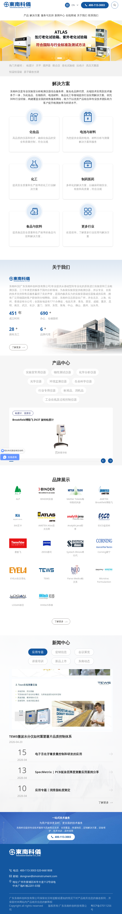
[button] (52, 58)
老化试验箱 (68, 65)
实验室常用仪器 (36, 372)
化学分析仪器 (87, 372)
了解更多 (18, 347)
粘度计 (30, 65)
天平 (38, 65)
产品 (26, 15)
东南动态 (84, 661)
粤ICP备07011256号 (101, 907)
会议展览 (84, 652)
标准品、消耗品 (74, 390)
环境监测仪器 (58, 381)
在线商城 (71, 15)
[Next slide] (110, 460)
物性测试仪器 (62, 372)
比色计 (80, 65)
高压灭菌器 (92, 65)
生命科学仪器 (83, 381)
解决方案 (35, 15)
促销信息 (61, 652)
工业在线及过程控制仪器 (61, 399)
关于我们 (82, 15)
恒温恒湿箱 (15, 72)
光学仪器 (36, 381)
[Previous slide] (103, 460)
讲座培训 (38, 661)
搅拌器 (47, 65)
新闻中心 (60, 15)
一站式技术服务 (61, 818)
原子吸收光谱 (31, 72)
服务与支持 (47, 15)
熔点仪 (56, 65)
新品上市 (61, 661)
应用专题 (38, 652)
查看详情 (61, 452)
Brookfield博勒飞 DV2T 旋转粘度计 (33, 419)
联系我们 (93, 15)
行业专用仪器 (47, 390)
